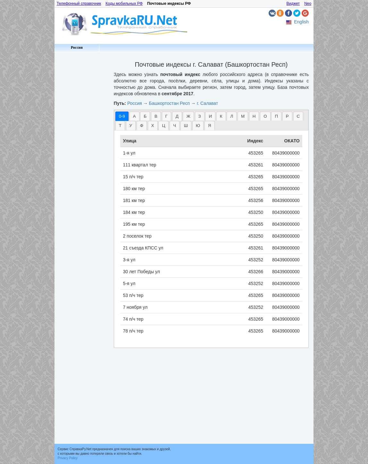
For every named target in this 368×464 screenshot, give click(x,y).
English (301, 21)
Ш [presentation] (186, 125)
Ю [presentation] (198, 125)
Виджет (293, 3)
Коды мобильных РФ (124, 3)
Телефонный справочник (79, 3)
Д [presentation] (177, 116)
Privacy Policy (68, 458)
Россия (77, 47)
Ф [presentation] (141, 125)
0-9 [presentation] (122, 116)
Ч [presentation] (174, 125)
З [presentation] (199, 116)
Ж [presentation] (188, 116)
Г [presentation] (166, 116)
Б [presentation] (145, 116)
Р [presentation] (287, 116)
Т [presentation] (120, 125)
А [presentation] (134, 116)
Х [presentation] (152, 125)
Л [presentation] (231, 116)
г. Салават (207, 103)
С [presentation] (298, 116)
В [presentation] (156, 116)
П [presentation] (276, 116)
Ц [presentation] (163, 125)
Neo (307, 3)
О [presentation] (265, 116)
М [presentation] (243, 116)
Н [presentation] (254, 116)
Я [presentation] (209, 125)
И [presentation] (210, 116)
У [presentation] (131, 125)
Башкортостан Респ (169, 103)
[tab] (122, 116)
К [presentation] (221, 116)
